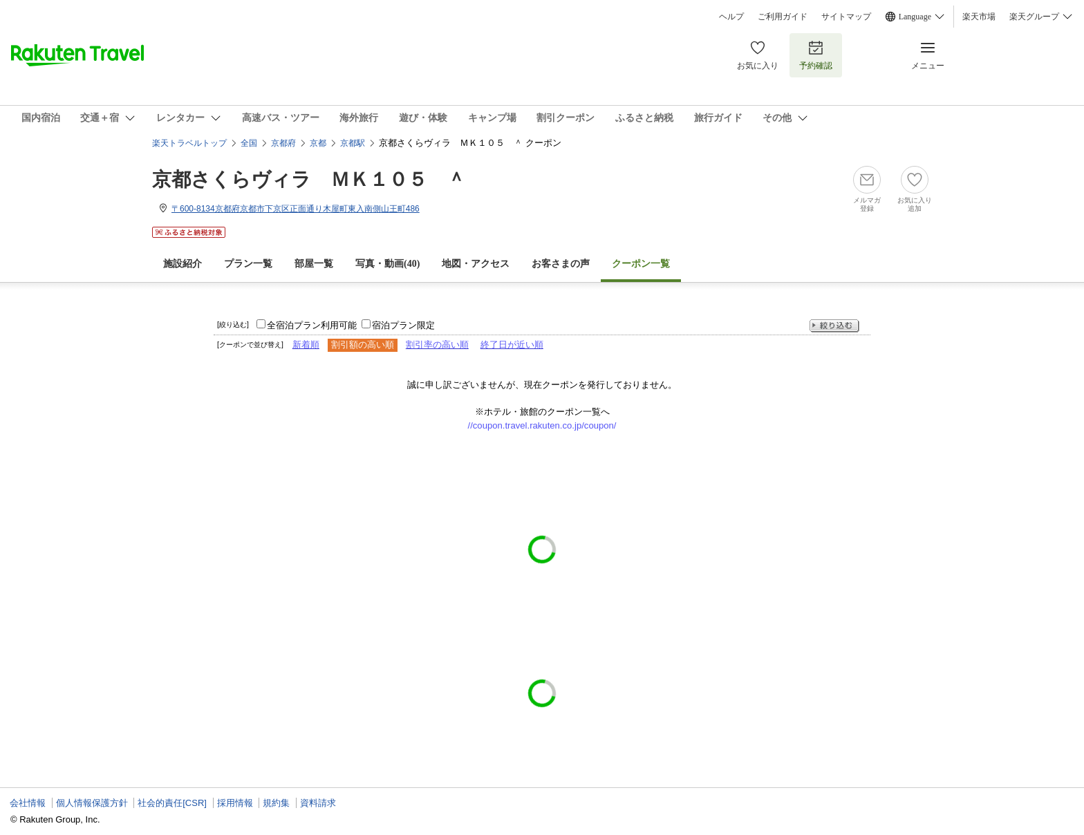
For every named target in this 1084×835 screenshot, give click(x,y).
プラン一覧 (248, 264)
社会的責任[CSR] (172, 803)
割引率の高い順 (437, 344)
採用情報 (235, 803)
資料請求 (318, 803)
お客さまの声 (561, 264)
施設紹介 (182, 264)
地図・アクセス (476, 264)
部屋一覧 (314, 264)
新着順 (305, 344)
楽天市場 (979, 16)
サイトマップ (846, 16)
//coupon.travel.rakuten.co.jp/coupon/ (542, 425)
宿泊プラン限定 (403, 325)
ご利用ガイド (782, 16)
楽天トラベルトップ (189, 143)
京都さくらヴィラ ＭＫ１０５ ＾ (309, 179)
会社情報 (28, 803)
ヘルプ (731, 16)
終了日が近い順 (511, 344)
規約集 (276, 803)
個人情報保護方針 (92, 803)
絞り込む (834, 325)
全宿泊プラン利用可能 (312, 325)
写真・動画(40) (387, 264)
